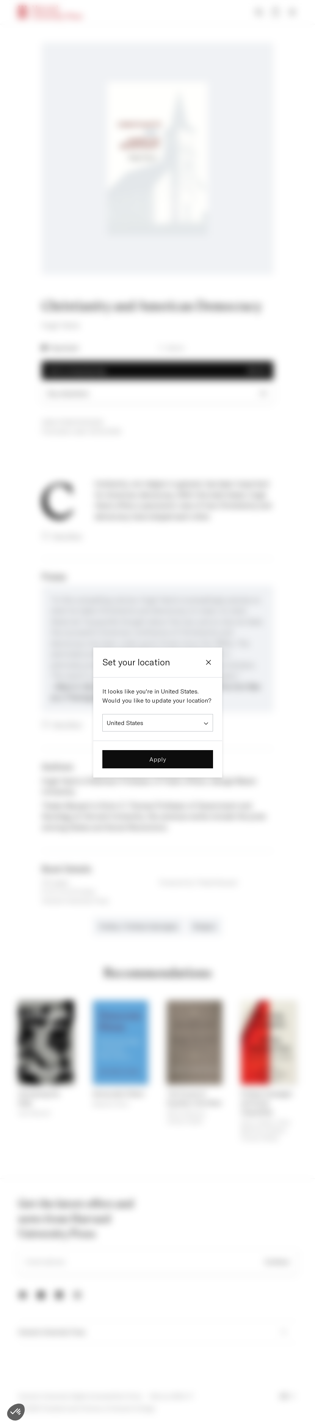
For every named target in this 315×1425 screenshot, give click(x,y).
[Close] (208, 662)
